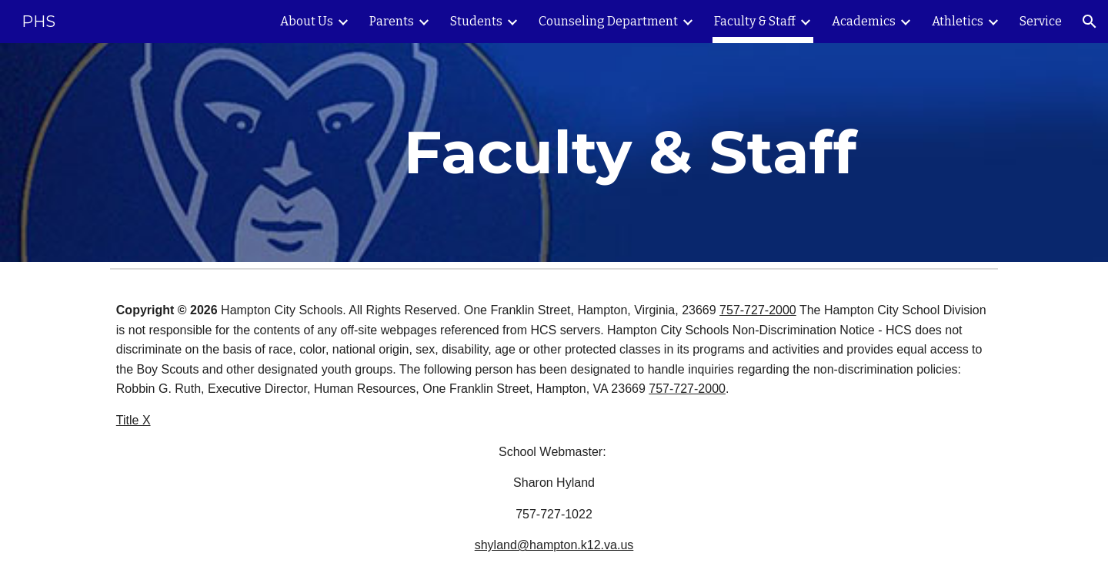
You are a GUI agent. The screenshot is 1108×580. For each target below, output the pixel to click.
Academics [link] (864, 21)
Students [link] (476, 21)
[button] (1089, 21)
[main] (630, 152)
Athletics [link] (957, 21)
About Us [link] (306, 21)
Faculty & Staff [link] (755, 21)
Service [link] (1041, 21)
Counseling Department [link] (608, 21)
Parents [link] (391, 21)
